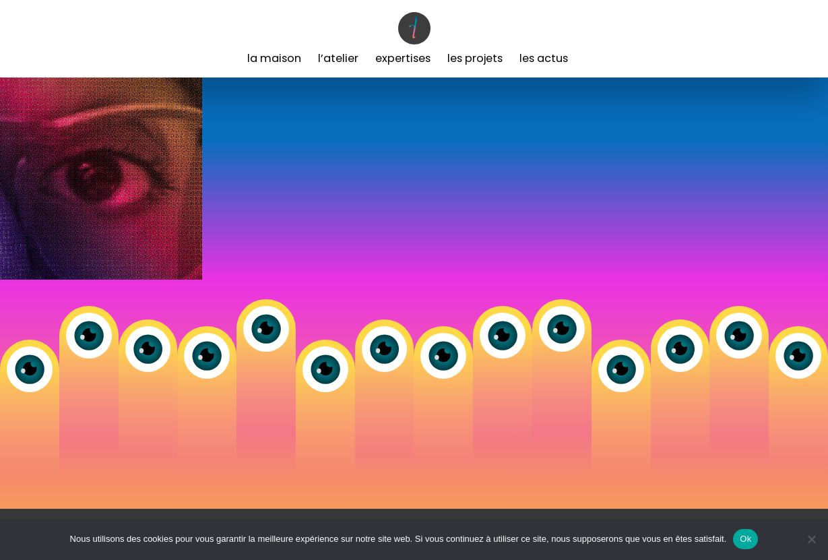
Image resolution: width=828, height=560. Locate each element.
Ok (745, 539)
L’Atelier (338, 58)
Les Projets (475, 58)
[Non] (811, 539)
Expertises (403, 58)
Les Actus (543, 58)
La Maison (274, 58)
